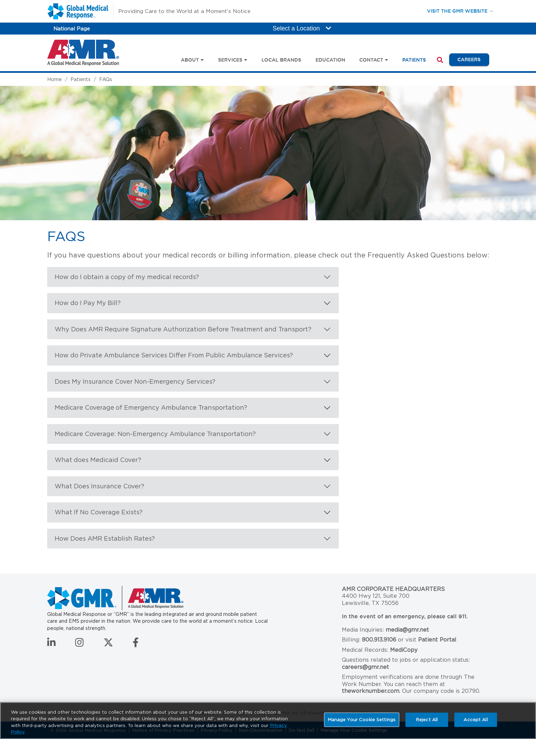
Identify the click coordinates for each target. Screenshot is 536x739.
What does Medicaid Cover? (98, 459)
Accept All (475, 719)
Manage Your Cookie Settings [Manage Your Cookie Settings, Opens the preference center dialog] (362, 719)
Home (54, 79)
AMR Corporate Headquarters (393, 589)
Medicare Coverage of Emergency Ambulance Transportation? (151, 407)
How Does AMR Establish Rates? (105, 538)
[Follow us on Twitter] (108, 644)
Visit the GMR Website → (460, 11)
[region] (268, 720)
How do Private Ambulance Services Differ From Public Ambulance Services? (174, 355)
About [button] (190, 60)
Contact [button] (371, 60)
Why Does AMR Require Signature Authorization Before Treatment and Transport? (183, 329)
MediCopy (403, 650)
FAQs (105, 79)
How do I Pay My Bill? (88, 302)
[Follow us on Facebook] (136, 644)
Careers (473, 59)
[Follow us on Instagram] (79, 644)
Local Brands (281, 60)
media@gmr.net (407, 629)
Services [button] (230, 60)
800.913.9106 (379, 639)
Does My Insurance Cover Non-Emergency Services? (135, 381)
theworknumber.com (370, 691)
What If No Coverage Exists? (99, 512)
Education (330, 60)
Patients (414, 60)
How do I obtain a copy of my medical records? (127, 276)
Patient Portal (437, 639)
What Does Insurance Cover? (99, 486)
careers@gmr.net (365, 667)
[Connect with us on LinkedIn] (51, 644)
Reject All (427, 719)
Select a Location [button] (302, 28)
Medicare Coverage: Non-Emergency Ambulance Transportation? (155, 433)
